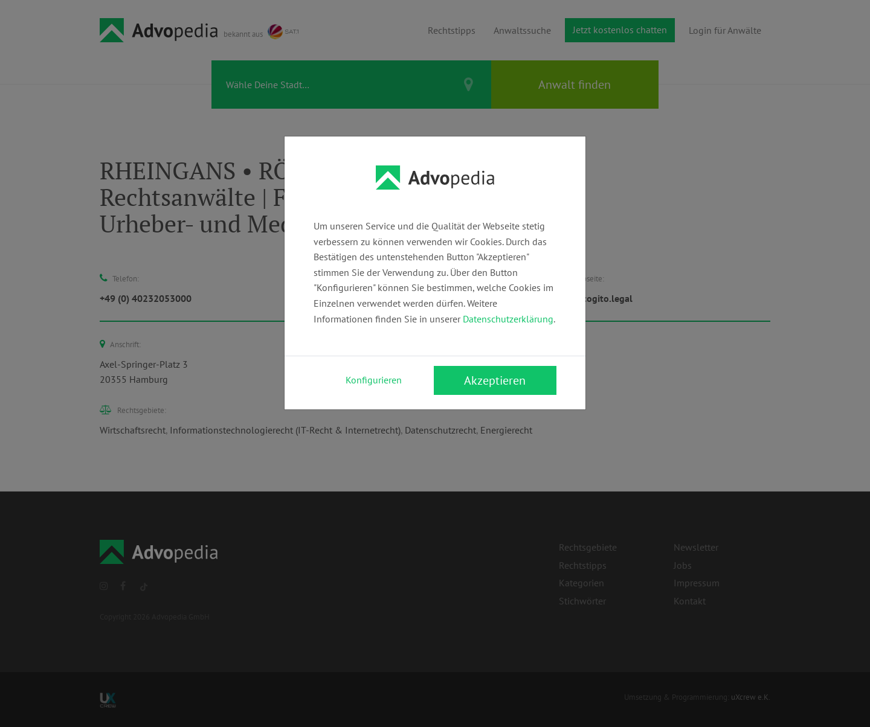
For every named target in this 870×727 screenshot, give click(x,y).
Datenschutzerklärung (508, 319)
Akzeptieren (495, 380)
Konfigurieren (374, 380)
